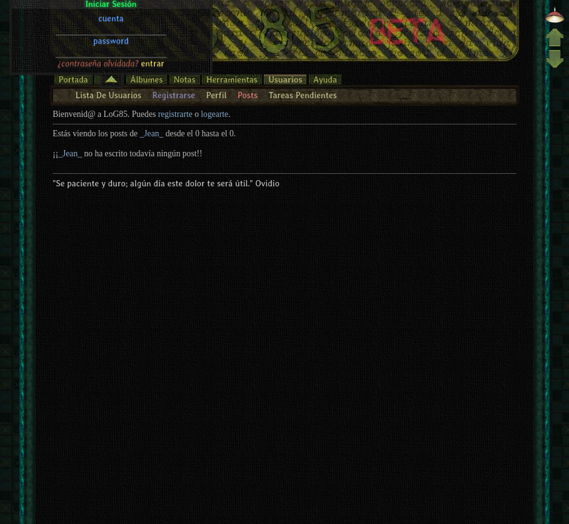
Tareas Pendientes (302, 95)
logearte (214, 114)
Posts (248, 95)
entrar (152, 14)
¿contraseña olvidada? (98, 14)
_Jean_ (152, 133)
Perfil (216, 95)
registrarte (175, 114)
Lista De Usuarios (108, 95)
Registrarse (173, 95)
